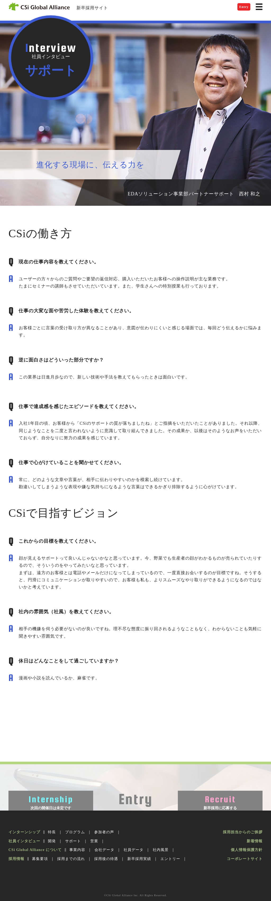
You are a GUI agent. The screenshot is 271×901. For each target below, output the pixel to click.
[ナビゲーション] (259, 6)
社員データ (133, 850)
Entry (244, 7)
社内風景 (161, 850)
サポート (73, 841)
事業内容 (77, 850)
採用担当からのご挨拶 (243, 832)
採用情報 (16, 859)
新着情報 (255, 841)
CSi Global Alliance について (35, 850)
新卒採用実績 (139, 859)
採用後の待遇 (106, 859)
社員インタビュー (24, 841)
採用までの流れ (71, 859)
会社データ (104, 850)
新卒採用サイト (92, 8)
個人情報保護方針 (247, 850)
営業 (94, 841)
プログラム (75, 832)
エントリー (170, 859)
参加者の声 (104, 832)
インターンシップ (24, 832)
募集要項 (40, 859)
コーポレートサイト (245, 859)
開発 (52, 841)
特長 (52, 832)
